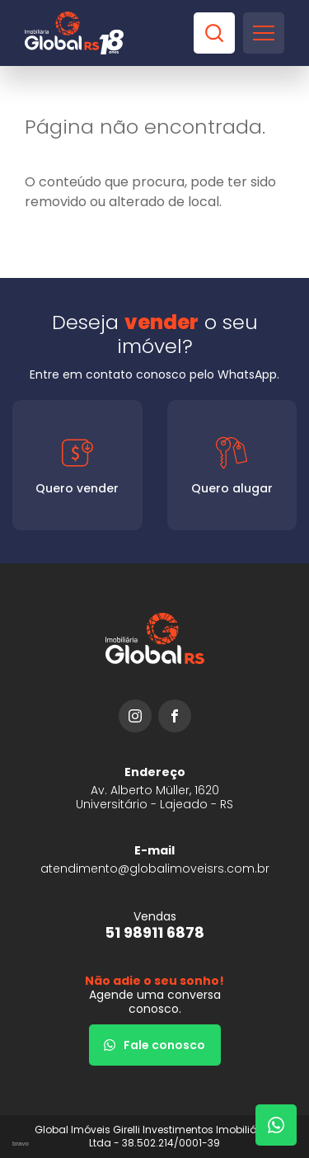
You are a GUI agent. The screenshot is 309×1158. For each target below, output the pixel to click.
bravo (20, 1143)
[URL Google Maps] (154, 788)
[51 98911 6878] (154, 925)
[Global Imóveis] (74, 33)
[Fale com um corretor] (276, 1125)
